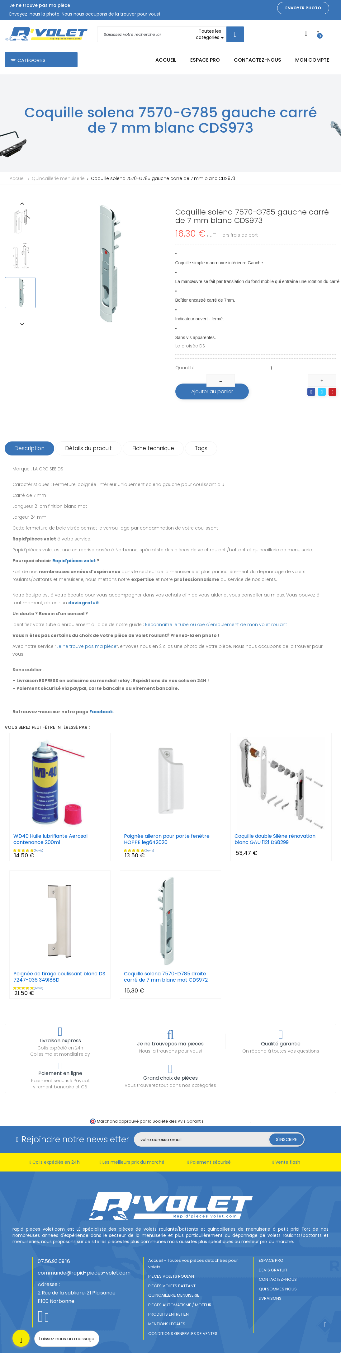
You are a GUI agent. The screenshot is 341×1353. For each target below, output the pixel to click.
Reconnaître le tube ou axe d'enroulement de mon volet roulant (216, 624)
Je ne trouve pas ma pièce (86, 646)
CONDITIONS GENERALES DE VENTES (182, 1333)
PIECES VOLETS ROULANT (172, 1276)
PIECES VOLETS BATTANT (172, 1286)
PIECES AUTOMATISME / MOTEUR (179, 1305)
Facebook (101, 712)
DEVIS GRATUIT (273, 1270)
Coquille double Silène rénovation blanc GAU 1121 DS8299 (274, 839)
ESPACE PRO (271, 1260)
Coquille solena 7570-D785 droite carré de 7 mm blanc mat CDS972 (166, 977)
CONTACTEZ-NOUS (278, 1279)
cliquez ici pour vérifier (227, 1121)
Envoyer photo (303, 8)
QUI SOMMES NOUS (278, 1289)
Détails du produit (88, 448)
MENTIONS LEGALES (166, 1324)
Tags (201, 448)
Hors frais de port (239, 235)
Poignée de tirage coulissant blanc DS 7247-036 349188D (59, 977)
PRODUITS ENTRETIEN (168, 1314)
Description (29, 448)
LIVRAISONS (270, 1298)
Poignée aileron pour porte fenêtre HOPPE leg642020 (167, 839)
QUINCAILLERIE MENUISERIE (173, 1295)
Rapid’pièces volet (74, 561)
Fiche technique (153, 448)
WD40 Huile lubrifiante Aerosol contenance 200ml (50, 839)
